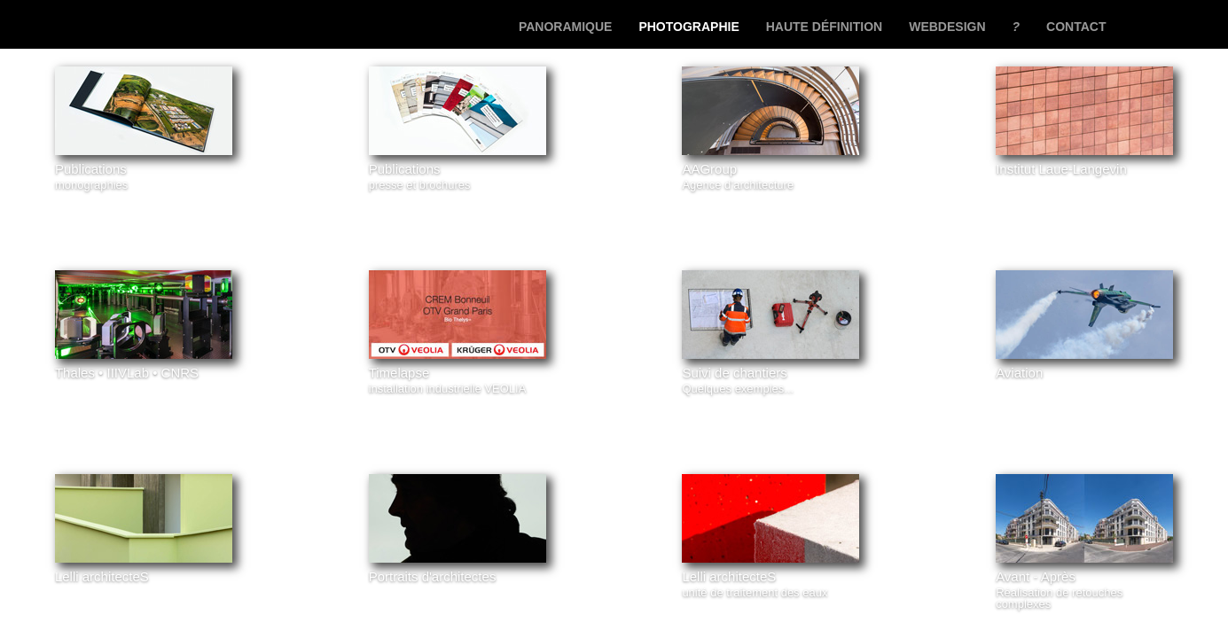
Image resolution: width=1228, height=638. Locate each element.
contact (1076, 26)
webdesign (947, 26)
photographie (688, 26)
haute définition (824, 26)
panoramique (566, 26)
